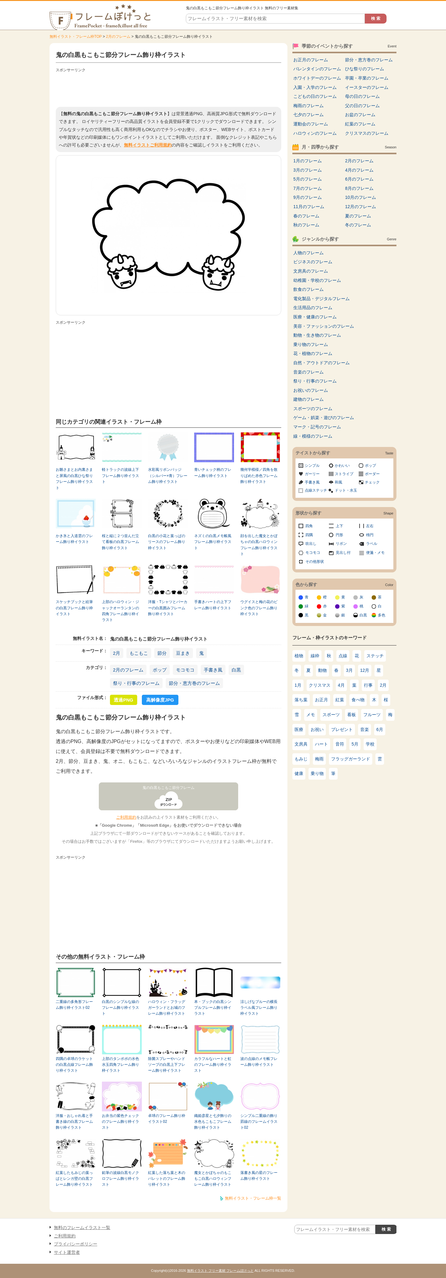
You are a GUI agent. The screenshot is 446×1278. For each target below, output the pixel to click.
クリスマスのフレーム (366, 133)
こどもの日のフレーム (315, 96)
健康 (299, 773)
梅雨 (319, 758)
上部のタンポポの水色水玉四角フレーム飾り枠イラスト (120, 1065)
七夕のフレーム (308, 114)
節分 (162, 653)
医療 (299, 729)
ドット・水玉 (346, 490)
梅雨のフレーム (308, 105)
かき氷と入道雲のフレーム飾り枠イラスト (74, 539)
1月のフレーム (307, 160)
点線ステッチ (316, 490)
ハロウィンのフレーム (315, 133)
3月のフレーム (307, 170)
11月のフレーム (308, 206)
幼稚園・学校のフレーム (317, 280)
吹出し (311, 543)
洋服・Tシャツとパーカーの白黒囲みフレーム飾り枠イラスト (167, 608)
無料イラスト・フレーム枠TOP (76, 36)
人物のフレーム (308, 252)
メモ (310, 714)
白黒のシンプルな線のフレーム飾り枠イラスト (120, 1008)
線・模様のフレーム (312, 436)
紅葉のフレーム (360, 123)
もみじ (301, 758)
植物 (299, 655)
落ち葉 (301, 699)
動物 (322, 670)
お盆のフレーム (360, 114)
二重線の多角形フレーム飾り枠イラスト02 (74, 1005)
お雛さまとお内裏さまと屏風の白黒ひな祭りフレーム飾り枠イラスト (74, 478)
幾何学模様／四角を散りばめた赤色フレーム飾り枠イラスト (259, 475)
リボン (341, 543)
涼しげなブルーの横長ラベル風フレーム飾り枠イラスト (259, 1008)
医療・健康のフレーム (315, 316)
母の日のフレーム (362, 96)
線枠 (315, 655)
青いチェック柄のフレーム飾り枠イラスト (212, 472)
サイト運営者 (67, 1252)
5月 (355, 744)
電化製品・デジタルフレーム (321, 298)
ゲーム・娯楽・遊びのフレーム (323, 417)
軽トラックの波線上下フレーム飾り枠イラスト (120, 475)
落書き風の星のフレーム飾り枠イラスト (259, 1176)
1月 (298, 685)
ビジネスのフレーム (312, 261)
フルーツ (372, 714)
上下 (339, 526)
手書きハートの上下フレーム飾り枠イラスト (212, 605)
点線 (343, 655)
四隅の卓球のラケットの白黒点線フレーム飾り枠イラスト (74, 1065)
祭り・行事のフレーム (136, 683)
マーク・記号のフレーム (317, 426)
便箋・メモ (375, 552)
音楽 (364, 729)
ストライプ (344, 474)
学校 (370, 744)
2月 (116, 653)
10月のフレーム (360, 197)
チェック (372, 482)
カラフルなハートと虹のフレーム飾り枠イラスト (212, 1065)
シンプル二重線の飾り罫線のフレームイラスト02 (259, 1122)
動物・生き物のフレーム (317, 335)
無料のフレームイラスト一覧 (82, 1227)
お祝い (317, 729)
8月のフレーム (359, 188)
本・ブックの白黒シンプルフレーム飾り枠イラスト (212, 1008)
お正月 (321, 699)
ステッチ (375, 655)
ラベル (371, 543)
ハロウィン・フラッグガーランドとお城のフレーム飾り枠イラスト (166, 1008)
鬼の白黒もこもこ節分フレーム (168, 788)
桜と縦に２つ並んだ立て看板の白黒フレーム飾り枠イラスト (120, 542)
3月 (349, 670)
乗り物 (317, 773)
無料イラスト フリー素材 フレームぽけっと (220, 1270)
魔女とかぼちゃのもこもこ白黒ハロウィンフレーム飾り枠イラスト (212, 1179)
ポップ (160, 669)
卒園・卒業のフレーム (366, 78)
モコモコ (185, 669)
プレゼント (342, 729)
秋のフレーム (306, 224)
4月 (341, 685)
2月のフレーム (118, 36)
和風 (338, 482)
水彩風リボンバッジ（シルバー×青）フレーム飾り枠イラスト (167, 475)
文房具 (301, 744)
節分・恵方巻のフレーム (194, 683)
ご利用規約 (126, 817)
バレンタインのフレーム (317, 68)
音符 (339, 744)
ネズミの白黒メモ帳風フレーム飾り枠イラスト (212, 542)
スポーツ (331, 714)
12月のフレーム (360, 206)
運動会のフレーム (310, 123)
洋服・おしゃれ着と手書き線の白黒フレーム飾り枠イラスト (74, 1122)
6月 (379, 729)
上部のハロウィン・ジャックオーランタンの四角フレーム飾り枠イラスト (120, 611)
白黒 (236, 669)
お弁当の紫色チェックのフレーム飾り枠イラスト (120, 1122)
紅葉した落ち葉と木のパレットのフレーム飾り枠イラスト (166, 1179)
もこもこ (138, 653)
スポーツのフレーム (312, 408)
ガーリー (312, 474)
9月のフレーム (307, 197)
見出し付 (343, 552)
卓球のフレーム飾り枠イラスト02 (166, 1119)
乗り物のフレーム (310, 344)
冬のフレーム (358, 224)
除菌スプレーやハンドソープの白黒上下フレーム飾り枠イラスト (166, 1065)
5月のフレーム (307, 179)
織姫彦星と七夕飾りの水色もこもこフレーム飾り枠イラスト (212, 1122)
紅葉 (339, 699)
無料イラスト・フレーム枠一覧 (253, 1198)
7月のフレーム (307, 188)
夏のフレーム (358, 215)
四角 (309, 526)
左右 (370, 526)
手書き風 (213, 669)
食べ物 (358, 699)
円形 (339, 535)
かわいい (342, 465)
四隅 (309, 535)
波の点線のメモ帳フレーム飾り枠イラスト (259, 1062)
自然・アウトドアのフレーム (321, 362)
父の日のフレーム (362, 105)
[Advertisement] (168, 88)
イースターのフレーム (366, 87)
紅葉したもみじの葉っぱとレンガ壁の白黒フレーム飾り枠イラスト (74, 1179)
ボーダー (372, 474)
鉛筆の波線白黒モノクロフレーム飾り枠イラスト (120, 1179)
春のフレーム (306, 215)
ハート (321, 744)
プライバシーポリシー (75, 1243)
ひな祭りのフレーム (364, 68)
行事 (368, 685)
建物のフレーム (308, 399)
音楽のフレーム (308, 372)
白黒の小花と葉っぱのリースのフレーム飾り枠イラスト (166, 542)
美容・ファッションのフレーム (323, 326)
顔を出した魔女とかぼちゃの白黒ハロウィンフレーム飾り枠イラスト (259, 545)
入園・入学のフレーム (315, 87)
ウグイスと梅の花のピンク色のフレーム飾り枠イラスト (259, 608)
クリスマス (319, 685)
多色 (381, 615)
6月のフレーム (359, 179)
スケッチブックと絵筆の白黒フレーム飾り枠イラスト (74, 608)
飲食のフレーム (308, 289)
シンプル (312, 465)
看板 (351, 714)
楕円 (370, 535)
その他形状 (314, 561)
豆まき (183, 653)
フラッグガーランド (350, 758)
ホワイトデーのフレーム (317, 78)
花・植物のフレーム (312, 353)
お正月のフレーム (310, 59)
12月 (364, 670)
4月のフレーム (359, 170)
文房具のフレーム (310, 271)
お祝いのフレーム (310, 390)
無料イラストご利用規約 (148, 144)
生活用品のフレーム (312, 307)
